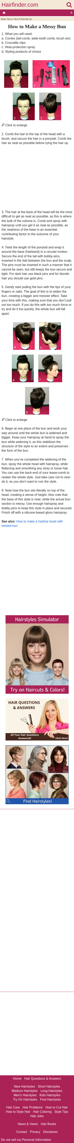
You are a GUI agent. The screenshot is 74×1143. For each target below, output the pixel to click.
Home (3, 19)
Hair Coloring (42, 1111)
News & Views (28, 1124)
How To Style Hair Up (23, 19)
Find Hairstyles (50, 1099)
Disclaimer (50, 1132)
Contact (21, 1132)
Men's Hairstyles (25, 1095)
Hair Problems (33, 1107)
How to (10, 19)
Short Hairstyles (49, 1086)
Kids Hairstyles (49, 1095)
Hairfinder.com (20, 5)
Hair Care (13, 1107)
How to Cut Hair (56, 1107)
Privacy (35, 1132)
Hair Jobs (37, 1116)
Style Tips (61, 1111)
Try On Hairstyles (25, 1099)
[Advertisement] (37, 177)
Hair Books (48, 1124)
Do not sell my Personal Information (26, 1139)
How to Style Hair (18, 1111)
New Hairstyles (24, 1086)
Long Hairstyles (51, 1090)
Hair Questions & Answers (42, 1078)
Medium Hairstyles (25, 1090)
